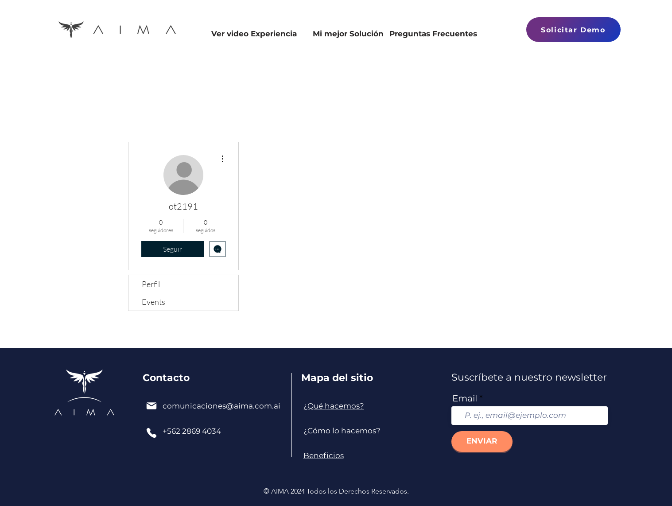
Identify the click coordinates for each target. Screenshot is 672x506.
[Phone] (151, 433)
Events (153, 302)
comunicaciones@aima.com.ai (221, 405)
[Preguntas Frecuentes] (433, 40)
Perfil (151, 284)
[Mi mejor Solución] (348, 40)
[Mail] (151, 406)
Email (464, 398)
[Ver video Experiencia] (254, 40)
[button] (573, 29)
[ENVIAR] (482, 441)
